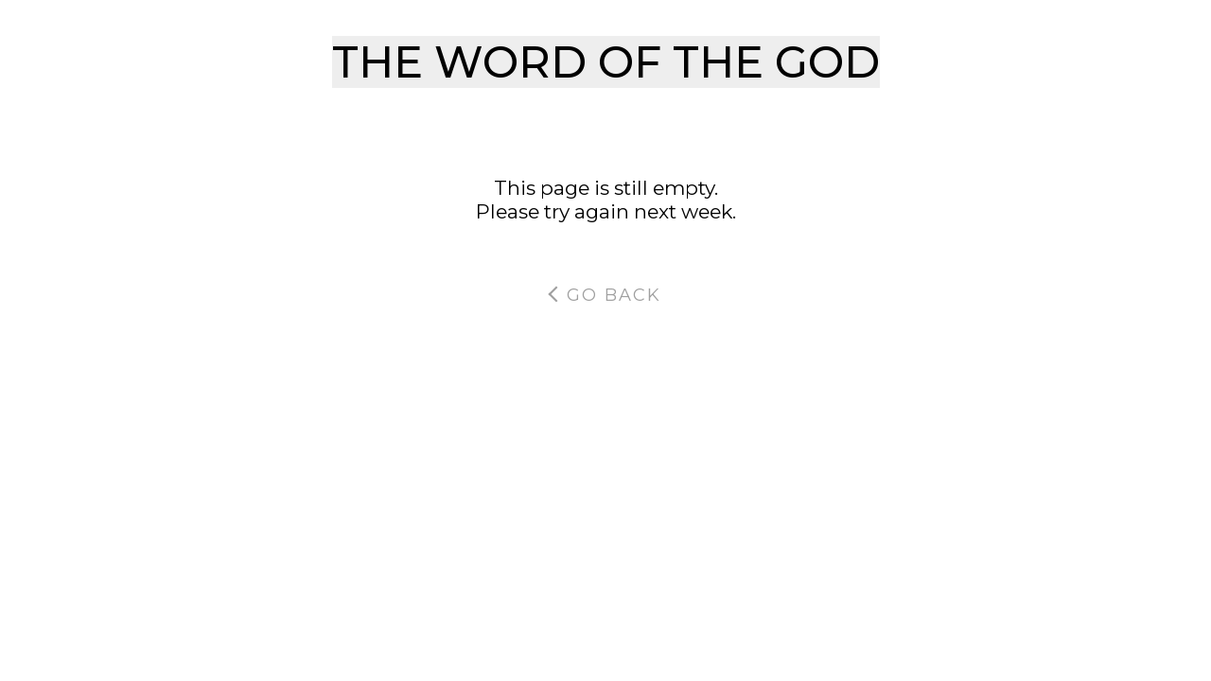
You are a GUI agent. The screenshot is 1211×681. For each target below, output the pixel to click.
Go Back (604, 295)
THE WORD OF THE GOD (606, 62)
